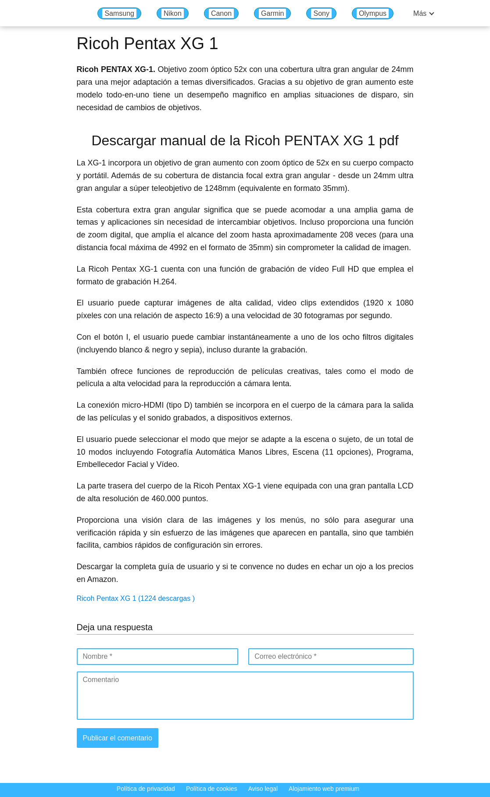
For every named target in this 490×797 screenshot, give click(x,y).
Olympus (372, 13)
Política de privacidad (146, 788)
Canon (221, 13)
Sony (321, 13)
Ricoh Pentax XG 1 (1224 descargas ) (136, 598)
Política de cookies (211, 788)
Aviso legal (263, 788)
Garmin (272, 13)
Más (419, 13)
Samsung (119, 13)
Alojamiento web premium (324, 788)
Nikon (173, 13)
